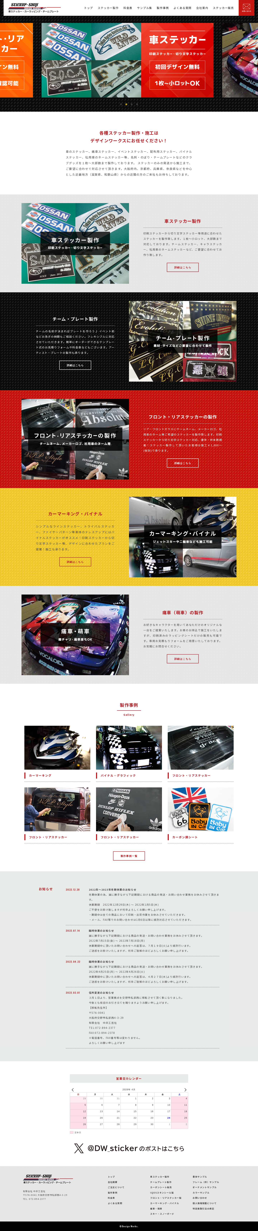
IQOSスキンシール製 (162, 1192)
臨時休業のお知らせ (101, 930)
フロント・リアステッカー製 (165, 1197)
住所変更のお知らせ (101, 992)
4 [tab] (137, 104)
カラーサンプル (201, 1192)
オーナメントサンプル (205, 1187)
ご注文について (116, 1187)
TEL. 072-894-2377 (34, 1198)
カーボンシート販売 (161, 1187)
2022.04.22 (73, 961)
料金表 (111, 1197)
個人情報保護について (205, 1203)
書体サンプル (200, 1176)
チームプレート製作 (161, 1182)
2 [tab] (126, 104)
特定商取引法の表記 (203, 1208)
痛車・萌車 (156, 1208)
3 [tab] (131, 104)
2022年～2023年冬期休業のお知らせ (113, 889)
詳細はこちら (182, 267)
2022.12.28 (73, 889)
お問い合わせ (200, 1197)
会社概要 (113, 1182)
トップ (111, 1176)
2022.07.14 (73, 930)
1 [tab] (121, 104)
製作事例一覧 (129, 856)
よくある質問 (115, 1203)
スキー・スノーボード (162, 1213)
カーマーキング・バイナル (164, 1203)
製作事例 (113, 1192)
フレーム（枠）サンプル (206, 1182)
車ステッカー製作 (159, 1176)
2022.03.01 (73, 992)
